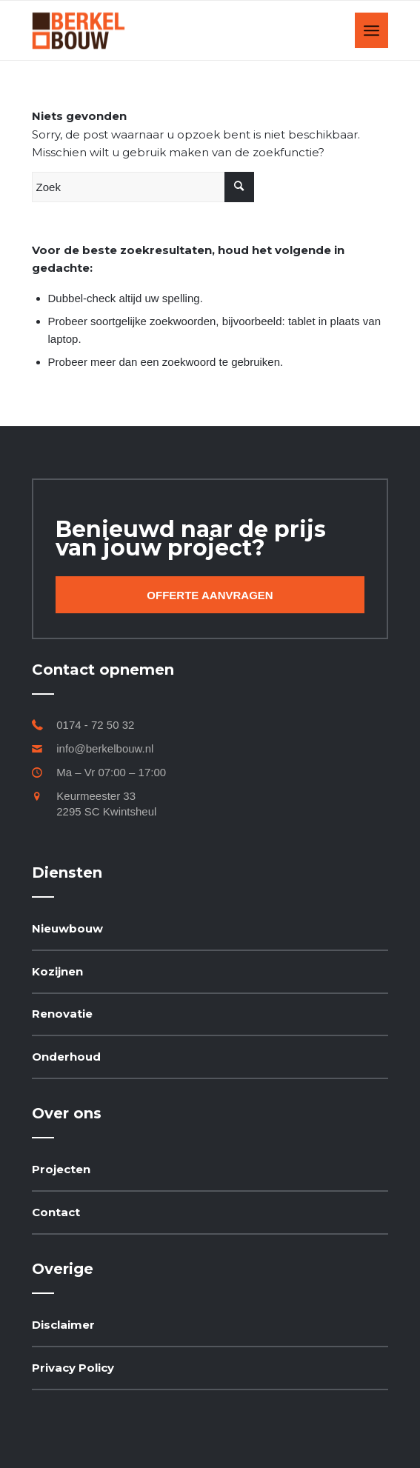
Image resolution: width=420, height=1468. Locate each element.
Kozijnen (57, 971)
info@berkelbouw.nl (104, 748)
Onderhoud (66, 1057)
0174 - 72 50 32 (95, 724)
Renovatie (62, 1014)
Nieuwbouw (67, 928)
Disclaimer (63, 1325)
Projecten (61, 1169)
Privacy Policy (73, 1368)
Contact (56, 1212)
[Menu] (371, 30)
